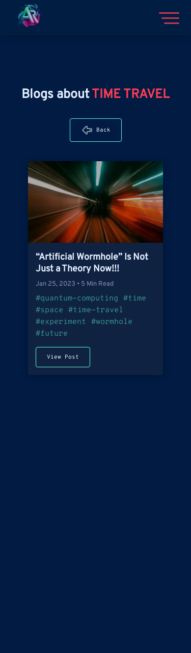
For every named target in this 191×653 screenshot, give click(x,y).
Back (103, 130)
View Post (63, 357)
